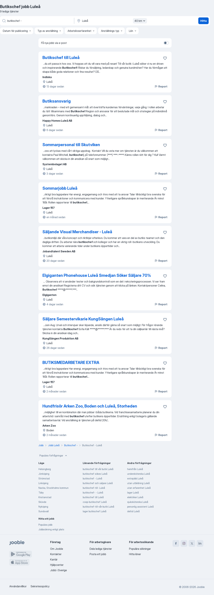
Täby (41, 492)
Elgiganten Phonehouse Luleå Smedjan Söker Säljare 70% (96, 275)
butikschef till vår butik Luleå (98, 469)
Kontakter (56, 554)
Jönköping (43, 473)
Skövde (42, 501)
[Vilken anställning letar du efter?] (37, 20)
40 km (140, 21)
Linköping (43, 483)
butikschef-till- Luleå (94, 487)
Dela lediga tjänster (101, 548)
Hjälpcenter (57, 565)
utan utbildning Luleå (138, 483)
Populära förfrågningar (53, 455)
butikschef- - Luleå (93, 492)
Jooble (201, 587)
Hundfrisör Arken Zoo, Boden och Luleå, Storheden (89, 406)
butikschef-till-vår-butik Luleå (98, 506)
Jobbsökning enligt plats (51, 529)
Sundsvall (43, 511)
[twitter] (192, 543)
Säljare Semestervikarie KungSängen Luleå (83, 319)
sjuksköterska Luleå (137, 501)
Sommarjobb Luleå (59, 188)
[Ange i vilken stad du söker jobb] (111, 20)
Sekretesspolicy (40, 586)
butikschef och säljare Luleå (98, 483)
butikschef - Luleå (92, 478)
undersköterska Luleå (138, 473)
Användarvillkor (18, 586)
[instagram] (184, 543)
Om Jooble (56, 548)
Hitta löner (135, 554)
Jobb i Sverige (58, 570)
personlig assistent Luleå (140, 506)
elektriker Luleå (135, 497)
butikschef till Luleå (93, 497)
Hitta (203, 20)
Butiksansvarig (56, 101)
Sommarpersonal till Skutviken (71, 144)
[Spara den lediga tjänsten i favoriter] (165, 58)
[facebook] (176, 543)
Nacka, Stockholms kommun (53, 487)
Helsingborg (44, 469)
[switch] (166, 43)
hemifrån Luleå (135, 469)
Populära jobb (45, 524)
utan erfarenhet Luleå (139, 487)
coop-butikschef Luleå (95, 501)
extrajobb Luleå (135, 478)
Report (160, 86)
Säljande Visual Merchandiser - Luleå (77, 231)
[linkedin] (200, 543)
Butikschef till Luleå (61, 57)
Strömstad (44, 478)
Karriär (54, 559)
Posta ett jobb (98, 554)
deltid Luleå (133, 511)
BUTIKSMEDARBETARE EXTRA (70, 362)
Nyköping (43, 506)
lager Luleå (133, 492)
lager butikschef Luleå (94, 511)
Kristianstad (44, 497)
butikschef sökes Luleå (95, 473)
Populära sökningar (140, 548)
